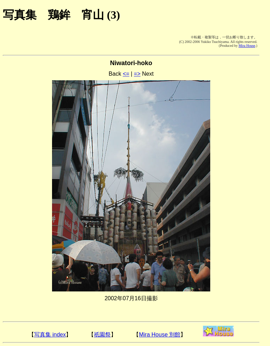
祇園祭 (102, 335)
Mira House (246, 46)
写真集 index (50, 335)
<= (126, 74)
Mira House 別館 (159, 335)
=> (137, 74)
